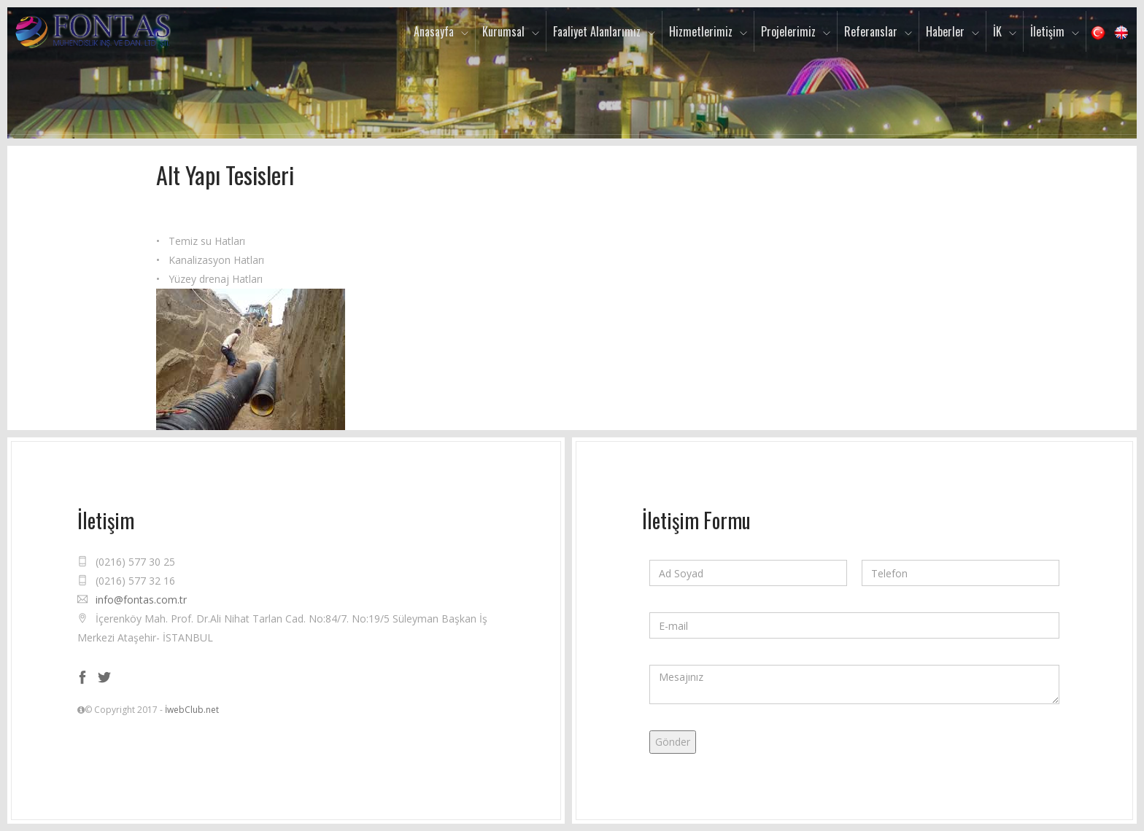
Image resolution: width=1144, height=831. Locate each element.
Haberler (945, 31)
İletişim (1047, 31)
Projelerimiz (788, 31)
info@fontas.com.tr (141, 599)
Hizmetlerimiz (701, 31)
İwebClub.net (192, 709)
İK (997, 31)
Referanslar (870, 31)
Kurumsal (503, 31)
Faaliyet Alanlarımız (597, 31)
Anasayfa (434, 31)
